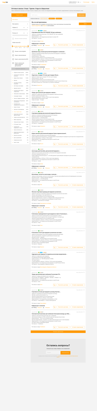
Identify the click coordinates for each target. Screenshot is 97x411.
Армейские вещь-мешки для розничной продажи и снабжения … (49, 51)
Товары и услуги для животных (19, 117)
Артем (41, 163)
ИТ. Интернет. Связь (17, 124)
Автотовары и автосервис (18, 85)
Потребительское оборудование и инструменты (19, 104)
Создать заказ (20, 15)
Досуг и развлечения (17, 137)
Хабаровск (42, 126)
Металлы (15, 80)
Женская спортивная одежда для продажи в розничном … (47, 191)
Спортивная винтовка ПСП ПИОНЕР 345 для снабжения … (47, 32)
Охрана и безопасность (18, 129)
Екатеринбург (43, 64)
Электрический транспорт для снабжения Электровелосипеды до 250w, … (51, 313)
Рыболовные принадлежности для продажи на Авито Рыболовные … (50, 213)
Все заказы (15, 19)
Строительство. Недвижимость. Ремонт (18, 127)
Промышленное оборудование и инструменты (19, 101)
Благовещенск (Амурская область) (48, 267)
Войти (93, 2)
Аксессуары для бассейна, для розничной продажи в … (46, 151)
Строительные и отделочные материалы (19, 75)
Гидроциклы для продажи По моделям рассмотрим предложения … (49, 254)
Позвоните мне (65, 352)
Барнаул (42, 247)
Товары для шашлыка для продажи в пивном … (44, 92)
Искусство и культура (18, 135)
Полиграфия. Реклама (18, 96)
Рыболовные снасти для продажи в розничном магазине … (47, 232)
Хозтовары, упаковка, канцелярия (18, 83)
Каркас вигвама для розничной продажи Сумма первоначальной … (49, 133)
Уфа (41, 184)
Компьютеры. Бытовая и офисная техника (18, 115)
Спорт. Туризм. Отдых (18, 111)
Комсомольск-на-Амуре (45, 203)
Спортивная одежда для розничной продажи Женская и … (47, 113)
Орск (41, 284)
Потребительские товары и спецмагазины (19, 91)
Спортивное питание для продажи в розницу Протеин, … (46, 291)
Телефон (49, 352)
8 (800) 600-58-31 (73, 2)
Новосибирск (43, 303)
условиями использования (63, 355)
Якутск (41, 143)
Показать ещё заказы (58, 331)
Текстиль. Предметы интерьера (19, 98)
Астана (41, 41)
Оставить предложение (77, 44)
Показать (39, 45)
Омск (41, 225)
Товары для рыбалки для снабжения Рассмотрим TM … (46, 274)
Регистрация (86, 2)
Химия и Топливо (17, 107)
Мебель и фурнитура (17, 119)
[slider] (12, 46)
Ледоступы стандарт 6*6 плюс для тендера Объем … (45, 75)
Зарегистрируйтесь (43, 25)
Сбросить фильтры (44, 18)
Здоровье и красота (17, 88)
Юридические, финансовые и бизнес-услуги (19, 133)
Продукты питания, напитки (19, 72)
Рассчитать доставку (63, 44)
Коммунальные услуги (18, 140)
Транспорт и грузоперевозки (19, 109)
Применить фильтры (20, 68)
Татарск (42, 102)
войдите (52, 25)
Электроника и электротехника (19, 93)
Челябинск (42, 326)
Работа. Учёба (16, 142)
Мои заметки (20, 24)
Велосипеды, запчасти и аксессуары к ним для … (44, 174)
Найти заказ (34, 15)
